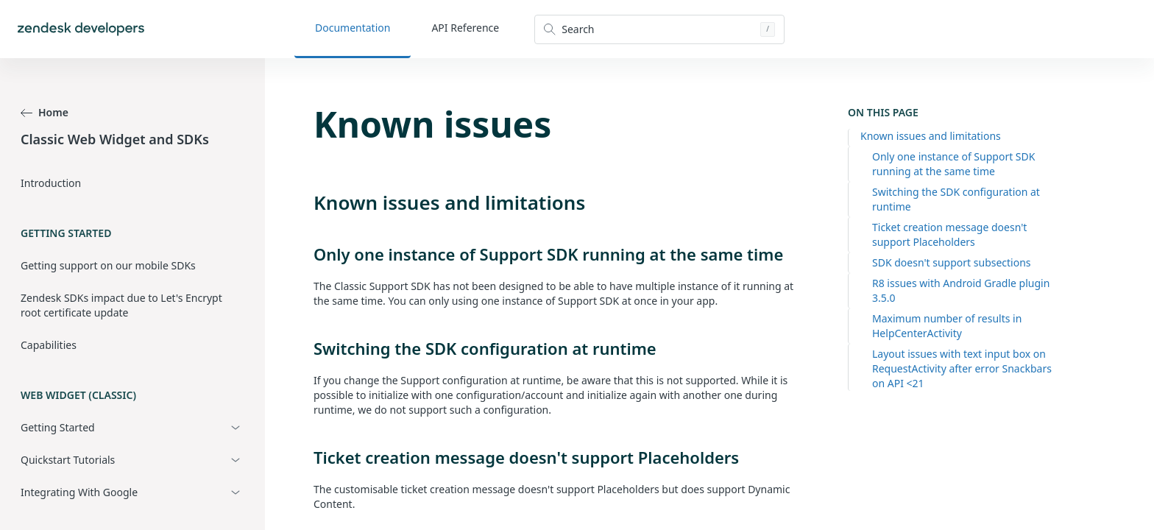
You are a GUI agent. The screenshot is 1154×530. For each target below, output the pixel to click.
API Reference (465, 28)
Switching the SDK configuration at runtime (956, 199)
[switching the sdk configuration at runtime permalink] (306, 348)
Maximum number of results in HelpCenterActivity (947, 325)
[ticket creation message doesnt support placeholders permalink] (306, 457)
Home (44, 112)
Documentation (352, 28)
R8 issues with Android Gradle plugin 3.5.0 (960, 290)
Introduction (51, 183)
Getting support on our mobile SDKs (108, 265)
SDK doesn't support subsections (951, 262)
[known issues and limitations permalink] (306, 202)
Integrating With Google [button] (79, 492)
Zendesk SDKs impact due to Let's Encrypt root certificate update (121, 305)
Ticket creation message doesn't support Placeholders (949, 234)
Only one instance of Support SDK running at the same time (953, 163)
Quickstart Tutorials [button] (68, 460)
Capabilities (49, 345)
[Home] (81, 29)
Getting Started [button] (58, 427)
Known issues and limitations (930, 136)
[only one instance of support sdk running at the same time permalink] (306, 254)
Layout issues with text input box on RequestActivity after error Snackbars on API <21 (962, 368)
